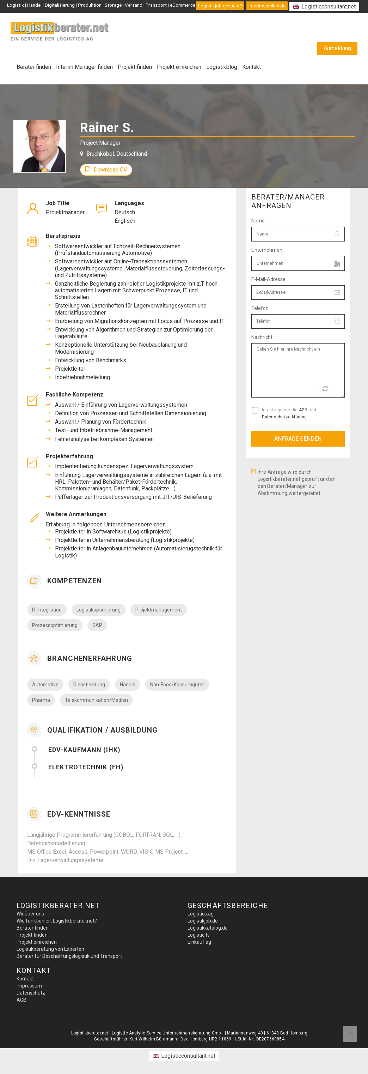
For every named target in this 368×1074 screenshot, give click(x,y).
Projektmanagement (158, 610)
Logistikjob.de (203, 921)
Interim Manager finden (84, 67)
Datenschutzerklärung (284, 416)
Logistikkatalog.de (208, 928)
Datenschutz (31, 993)
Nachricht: (262, 337)
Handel (127, 684)
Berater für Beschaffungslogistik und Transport (69, 956)
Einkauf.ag (199, 942)
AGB (303, 409)
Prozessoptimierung (55, 625)
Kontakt (251, 67)
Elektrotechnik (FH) (86, 767)
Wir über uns (30, 914)
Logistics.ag (201, 914)
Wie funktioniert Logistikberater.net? (57, 921)
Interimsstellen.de (267, 5)
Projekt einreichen (179, 67)
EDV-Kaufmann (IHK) (84, 749)
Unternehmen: (267, 250)
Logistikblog (221, 67)
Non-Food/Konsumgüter (177, 684)
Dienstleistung (89, 684)
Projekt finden (135, 67)
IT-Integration (47, 610)
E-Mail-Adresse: (269, 279)
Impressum (29, 986)
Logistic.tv (199, 935)
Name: (258, 220)
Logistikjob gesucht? (220, 5)
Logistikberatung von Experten (50, 949)
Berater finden (34, 67)
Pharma (41, 700)
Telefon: (260, 308)
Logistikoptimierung (98, 610)
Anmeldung (337, 48)
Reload (326, 389)
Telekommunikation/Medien (96, 700)
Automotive (45, 684)
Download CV (106, 169)
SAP (97, 625)
